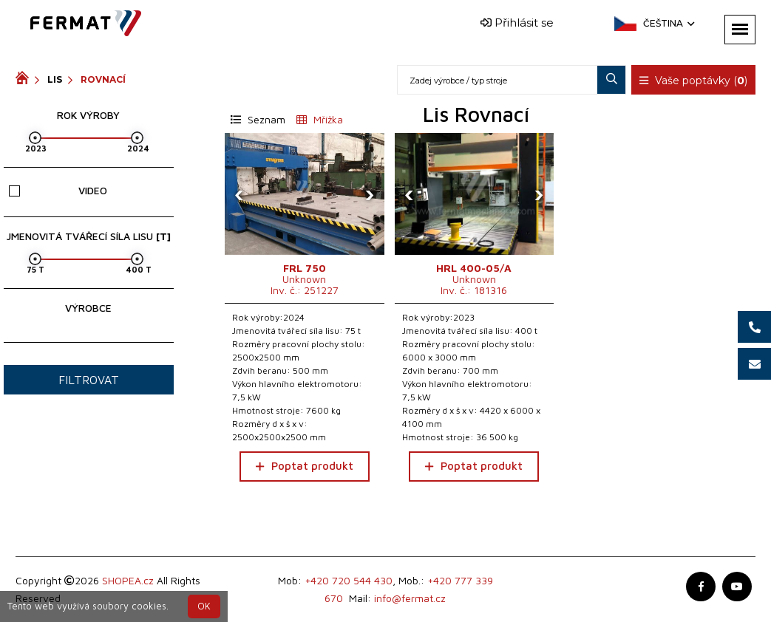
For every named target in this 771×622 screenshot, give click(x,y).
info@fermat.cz (410, 598)
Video (58, 190)
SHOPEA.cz (128, 580)
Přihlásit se (517, 23)
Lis (54, 79)
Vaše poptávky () (693, 80)
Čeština (667, 23)
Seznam (258, 119)
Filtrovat (88, 379)
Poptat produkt (304, 465)
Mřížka (319, 119)
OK (204, 606)
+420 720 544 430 (349, 580)
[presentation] (239, 194)
